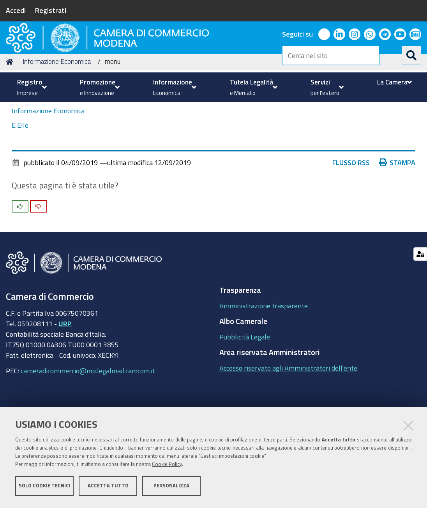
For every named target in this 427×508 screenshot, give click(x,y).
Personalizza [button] (171, 487)
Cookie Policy (167, 466)
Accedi (16, 10)
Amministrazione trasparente (263, 364)
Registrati (50, 10)
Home (11, 121)
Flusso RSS (351, 221)
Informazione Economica (57, 121)
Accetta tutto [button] (108, 487)
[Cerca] (411, 55)
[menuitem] (31, 87)
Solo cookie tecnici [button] (45, 487)
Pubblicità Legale (244, 395)
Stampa (397, 221)
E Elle (20, 184)
